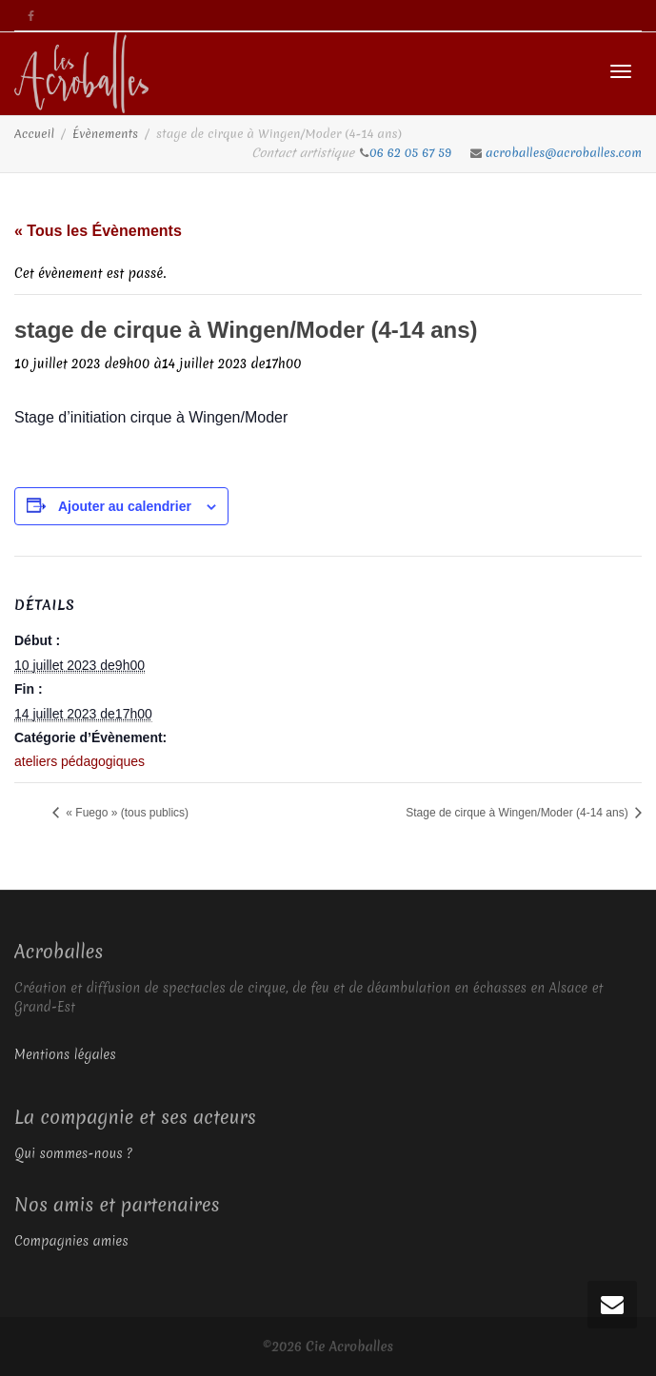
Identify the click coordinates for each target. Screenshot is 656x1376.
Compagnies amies (71, 1240)
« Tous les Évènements (98, 231)
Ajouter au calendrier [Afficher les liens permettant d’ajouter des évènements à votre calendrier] (124, 506)
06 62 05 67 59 (412, 153)
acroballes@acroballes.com (564, 153)
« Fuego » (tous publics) (126, 812)
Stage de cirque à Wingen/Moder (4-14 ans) (518, 812)
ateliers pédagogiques (79, 761)
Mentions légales (65, 1054)
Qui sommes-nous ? (73, 1153)
